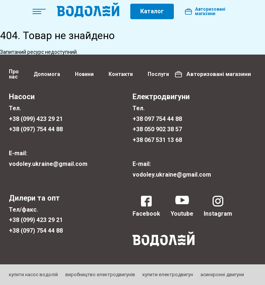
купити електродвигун (167, 274)
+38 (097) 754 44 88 (36, 129)
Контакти (121, 74)
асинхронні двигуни (222, 274)
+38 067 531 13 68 (157, 139)
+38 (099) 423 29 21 (36, 118)
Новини (84, 74)
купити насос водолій (33, 274)
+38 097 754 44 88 (157, 118)
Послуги (158, 74)
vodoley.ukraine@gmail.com (48, 163)
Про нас (14, 74)
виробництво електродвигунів (100, 274)
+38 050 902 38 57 (157, 129)
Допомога (47, 74)
